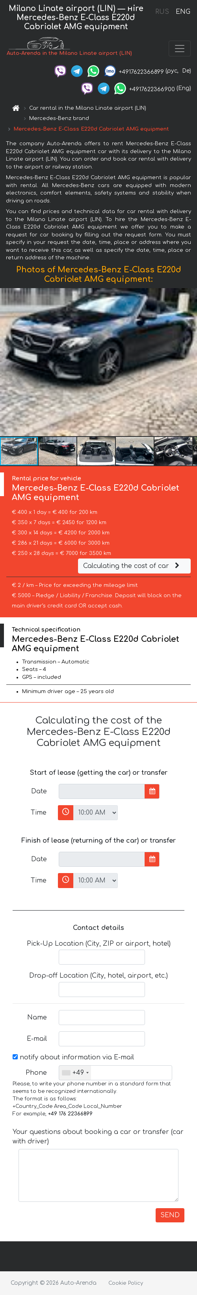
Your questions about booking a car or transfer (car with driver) (98, 1136)
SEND (170, 1215)
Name (37, 1017)
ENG (183, 11)
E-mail (37, 1038)
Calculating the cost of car (132, 566)
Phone (36, 1072)
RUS (162, 11)
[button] (190, 362)
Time (38, 812)
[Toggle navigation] (180, 48)
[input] (102, 791)
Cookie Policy (125, 1283)
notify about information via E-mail (73, 1057)
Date (39, 791)
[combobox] (75, 1073)
